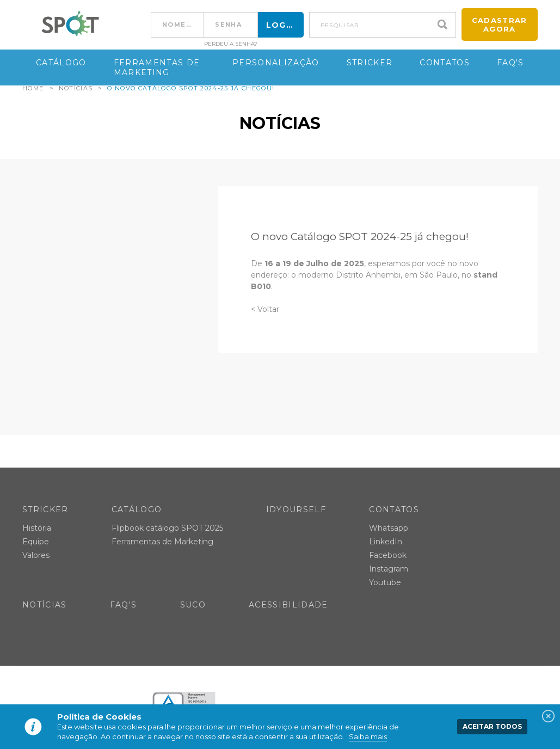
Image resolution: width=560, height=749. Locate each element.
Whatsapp (388, 528)
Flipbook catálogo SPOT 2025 (167, 528)
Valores (36, 555)
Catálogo (61, 62)
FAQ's (510, 62)
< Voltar (265, 309)
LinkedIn (385, 542)
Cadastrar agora (499, 24)
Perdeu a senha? (230, 44)
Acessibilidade (288, 605)
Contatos (445, 62)
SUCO (193, 605)
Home (33, 88)
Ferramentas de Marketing (157, 67)
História (36, 528)
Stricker (370, 62)
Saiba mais (368, 736)
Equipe (35, 542)
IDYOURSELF (296, 509)
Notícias (76, 88)
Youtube (385, 582)
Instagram (388, 569)
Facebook (388, 555)
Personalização (275, 62)
